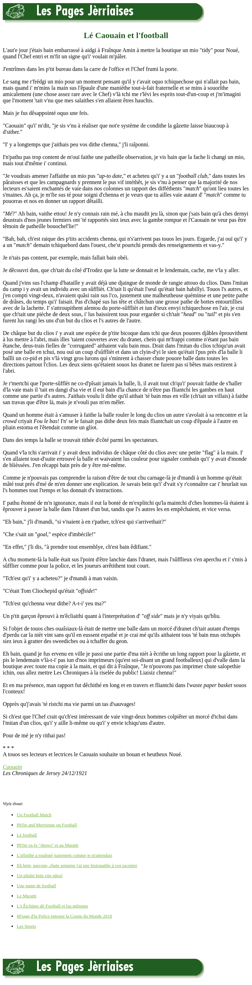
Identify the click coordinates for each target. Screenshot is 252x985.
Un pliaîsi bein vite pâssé (40, 875)
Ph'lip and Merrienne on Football (47, 824)
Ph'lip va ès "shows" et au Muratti (47, 845)
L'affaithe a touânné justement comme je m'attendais (64, 855)
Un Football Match (34, 814)
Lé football (27, 835)
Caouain (12, 767)
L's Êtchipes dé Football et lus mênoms (52, 906)
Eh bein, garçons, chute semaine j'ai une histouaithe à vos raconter (77, 865)
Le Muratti (26, 895)
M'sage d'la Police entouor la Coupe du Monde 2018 (64, 916)
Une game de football (36, 885)
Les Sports (26, 926)
